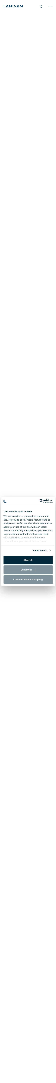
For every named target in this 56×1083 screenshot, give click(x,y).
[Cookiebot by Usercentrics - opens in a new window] (40, 501)
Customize (28, 569)
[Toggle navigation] (50, 7)
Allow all (28, 560)
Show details (40, 550)
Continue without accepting (28, 579)
